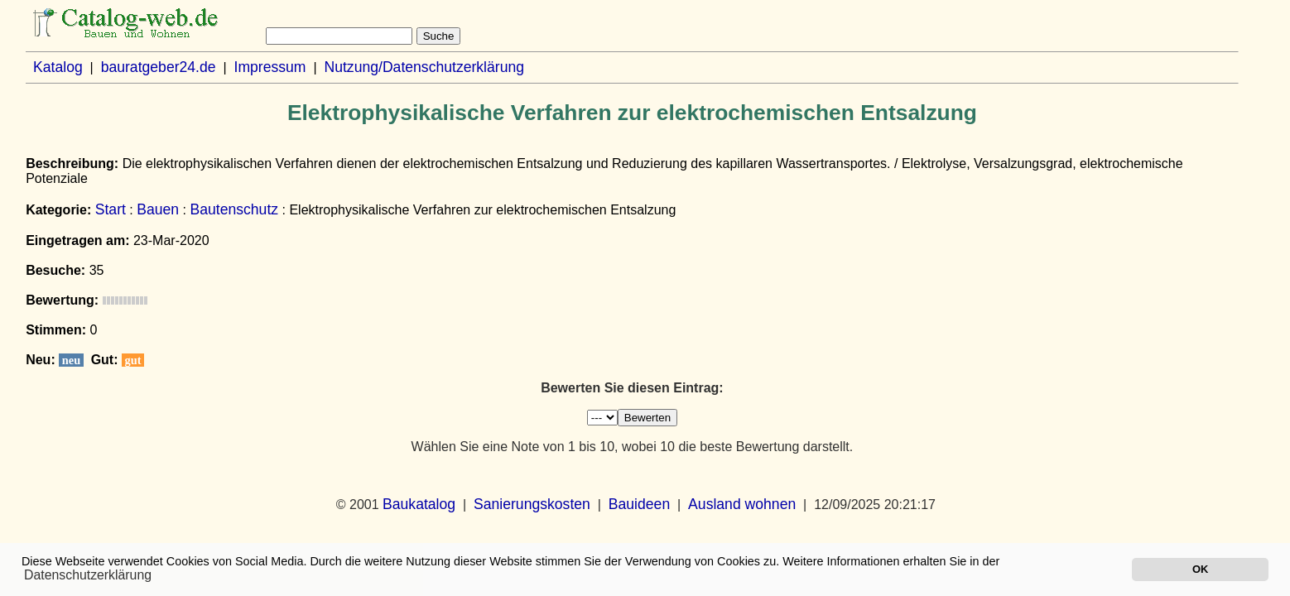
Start (110, 209)
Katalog (58, 67)
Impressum (270, 67)
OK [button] (1200, 569)
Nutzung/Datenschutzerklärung (424, 67)
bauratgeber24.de (158, 67)
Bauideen (639, 504)
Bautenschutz (234, 209)
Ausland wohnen (742, 504)
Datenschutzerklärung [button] (88, 575)
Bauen (158, 209)
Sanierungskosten (532, 504)
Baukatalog (419, 504)
